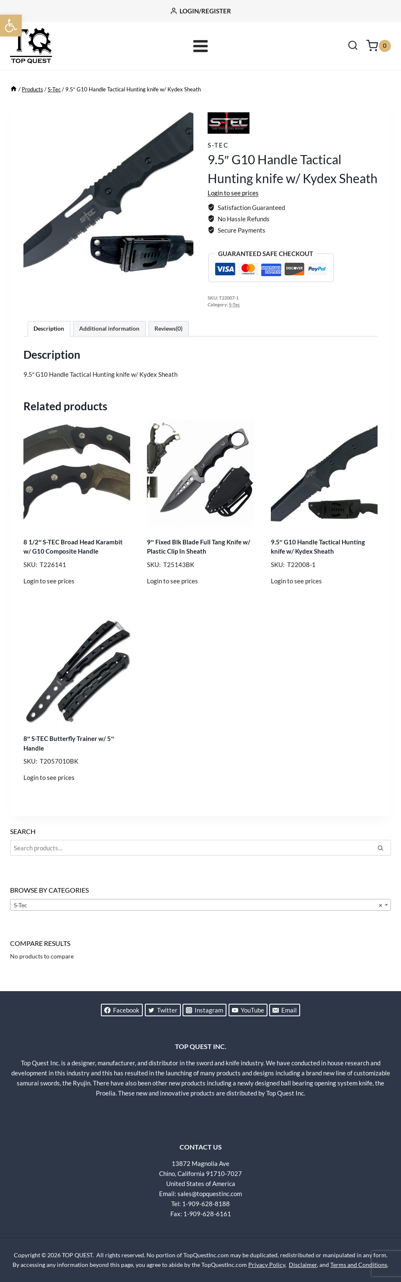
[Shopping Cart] (378, 46)
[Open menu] (201, 46)
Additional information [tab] (109, 328)
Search (383, 849)
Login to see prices (233, 193)
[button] (11, 25)
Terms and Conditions (358, 1264)
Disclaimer (303, 1264)
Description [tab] (48, 328)
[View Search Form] (353, 46)
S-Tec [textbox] (198, 905)
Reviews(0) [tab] (168, 328)
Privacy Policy (266, 1264)
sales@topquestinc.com (209, 1193)
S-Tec (218, 145)
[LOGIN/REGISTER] (200, 11)
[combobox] (200, 905)
